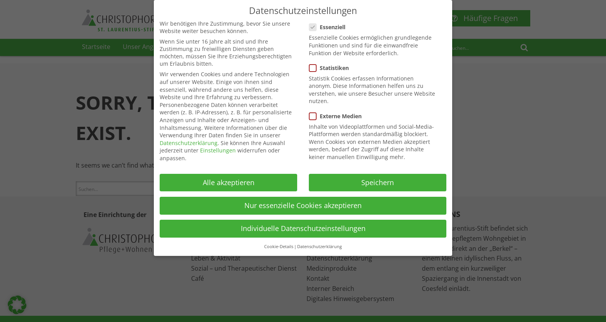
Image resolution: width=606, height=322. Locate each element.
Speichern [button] (377, 178)
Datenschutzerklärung (189, 138)
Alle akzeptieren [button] (228, 178)
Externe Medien (338, 112)
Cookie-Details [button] (278, 242)
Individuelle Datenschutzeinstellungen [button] (303, 224)
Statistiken (331, 63)
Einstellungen (218, 146)
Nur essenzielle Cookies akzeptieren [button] (303, 201)
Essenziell (329, 22)
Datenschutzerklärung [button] (319, 242)
